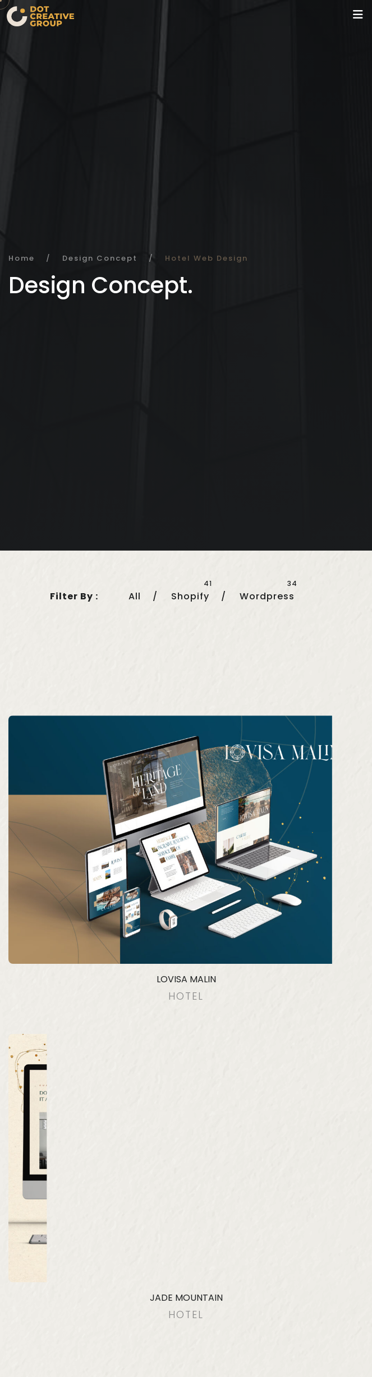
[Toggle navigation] (358, 14)
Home (21, 258)
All (134, 596)
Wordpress (267, 596)
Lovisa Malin (186, 979)
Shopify (190, 596)
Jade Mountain (186, 1297)
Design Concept (99, 258)
